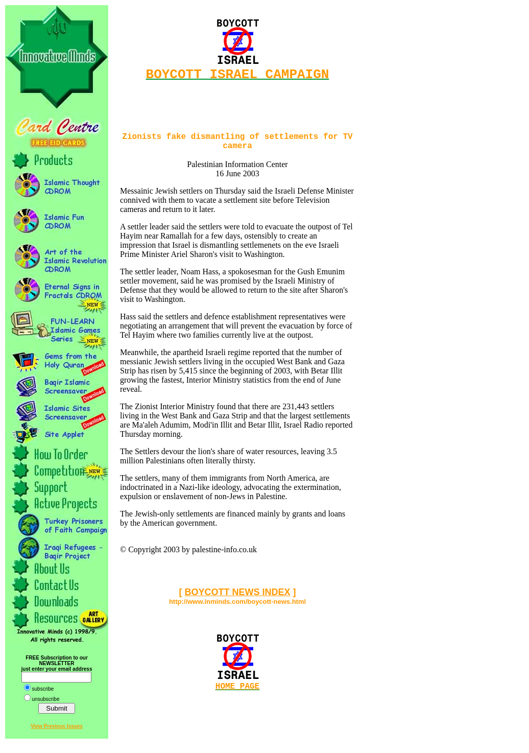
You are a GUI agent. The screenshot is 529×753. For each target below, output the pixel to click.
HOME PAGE (237, 694)
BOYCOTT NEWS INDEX (237, 599)
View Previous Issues (57, 726)
